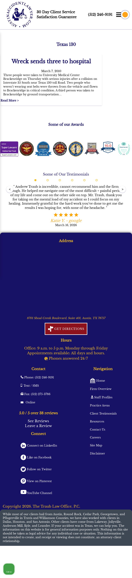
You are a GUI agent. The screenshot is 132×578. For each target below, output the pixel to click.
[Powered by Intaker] (112, 571)
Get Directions (68, 350)
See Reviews (38, 442)
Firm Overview (101, 410)
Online (30, 423)
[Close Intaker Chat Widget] (120, 468)
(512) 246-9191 (100, 14)
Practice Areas (100, 426)
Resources (97, 442)
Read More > (10, 122)
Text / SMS (31, 407)
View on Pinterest (39, 502)
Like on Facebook (39, 478)
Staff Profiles (102, 418)
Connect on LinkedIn (41, 467)
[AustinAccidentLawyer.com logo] (20, 15)
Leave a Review (38, 447)
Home (100, 402)
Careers (95, 458)
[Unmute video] (71, 468)
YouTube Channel (39, 514)
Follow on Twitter (39, 490)
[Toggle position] (113, 468)
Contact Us (97, 450)
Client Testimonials (103, 434)
